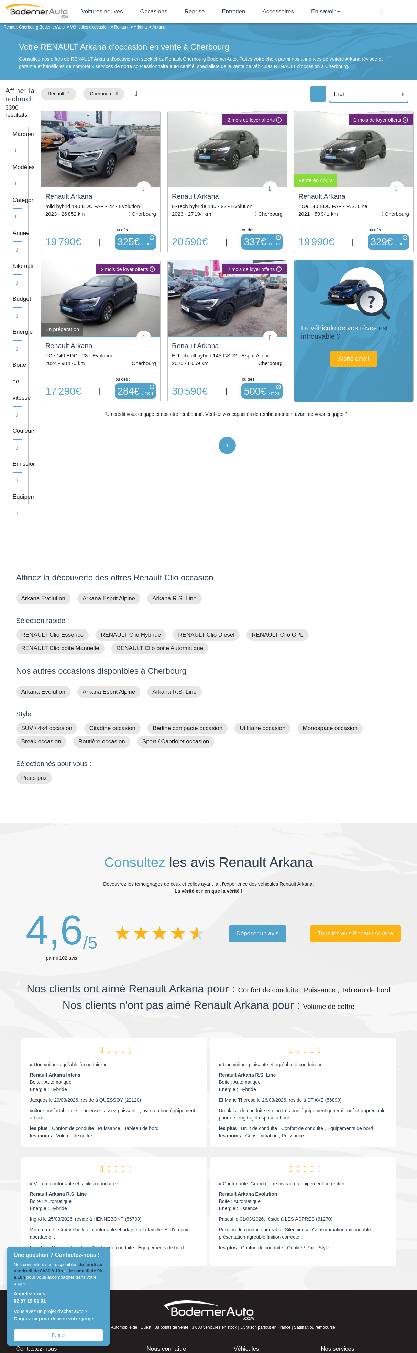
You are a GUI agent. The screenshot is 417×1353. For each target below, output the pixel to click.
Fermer (58, 1335)
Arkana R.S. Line (174, 500)
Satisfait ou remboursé (349, 1262)
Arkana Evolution (43, 500)
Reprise (219, 11)
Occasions (177, 11)
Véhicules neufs (255, 1293)
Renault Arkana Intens (55, 976)
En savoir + (350, 11)
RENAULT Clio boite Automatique (160, 549)
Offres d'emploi (167, 1293)
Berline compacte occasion (187, 629)
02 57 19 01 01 (30, 1301)
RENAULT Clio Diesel (206, 536)
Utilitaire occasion (262, 629)
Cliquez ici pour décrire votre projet (54, 1318)
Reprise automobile (345, 1272)
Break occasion (41, 643)
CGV (359, 1324)
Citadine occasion (112, 629)
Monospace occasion (330, 629)
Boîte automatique (257, 1272)
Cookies (286, 1324)
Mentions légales (257, 1324)
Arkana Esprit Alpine (109, 500)
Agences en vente (344, 1304)
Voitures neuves (126, 11)
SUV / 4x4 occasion (46, 629)
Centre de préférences (213, 1324)
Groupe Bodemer (169, 1262)
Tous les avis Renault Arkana (355, 835)
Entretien (258, 11)
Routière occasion (101, 643)
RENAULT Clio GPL (278, 536)
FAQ (155, 1304)
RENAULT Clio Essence (52, 536)
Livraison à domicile (346, 1283)
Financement (164, 1283)
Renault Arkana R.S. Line (247, 976)
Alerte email (367, 341)
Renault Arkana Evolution (248, 1095)
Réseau (159, 1272)
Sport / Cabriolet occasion (175, 643)
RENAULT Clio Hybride (131, 536)
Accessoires (302, 11)
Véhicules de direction (261, 1283)
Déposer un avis (258, 835)
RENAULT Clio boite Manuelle (60, 549)
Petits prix (34, 679)
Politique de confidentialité (324, 1324)
